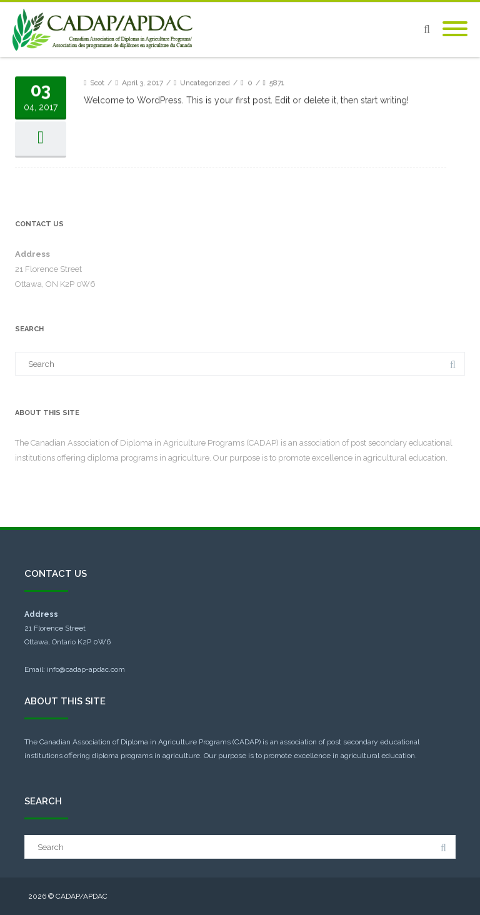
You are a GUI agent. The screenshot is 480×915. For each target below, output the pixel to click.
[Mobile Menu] (455, 29)
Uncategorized (205, 125)
